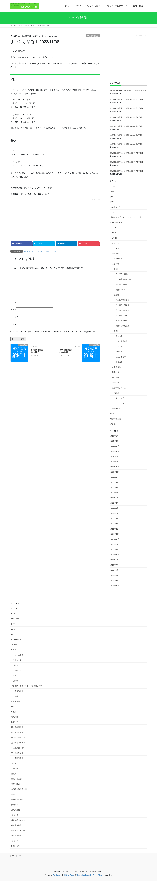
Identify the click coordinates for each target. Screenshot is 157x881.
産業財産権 (118, 259)
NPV (114, 233)
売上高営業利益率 (122, 300)
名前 (13, 310)
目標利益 (115, 383)
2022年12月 (115, 467)
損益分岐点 (116, 377)
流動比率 (119, 352)
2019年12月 (115, 586)
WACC (114, 238)
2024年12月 (115, 446)
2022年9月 (114, 482)
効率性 (116, 269)
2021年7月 (114, 549)
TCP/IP (116, 393)
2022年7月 (114, 493)
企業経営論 (116, 367)
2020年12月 (115, 555)
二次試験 (39, 251)
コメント (14, 302)
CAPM (114, 228)
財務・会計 (116, 408)
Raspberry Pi (115, 207)
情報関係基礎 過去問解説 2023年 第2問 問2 (126, 126)
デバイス (113, 212)
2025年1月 (114, 441)
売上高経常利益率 (122, 310)
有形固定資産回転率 (123, 279)
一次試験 (115, 253)
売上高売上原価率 (122, 305)
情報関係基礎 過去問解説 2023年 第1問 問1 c (127, 162)
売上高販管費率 (122, 321)
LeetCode (114, 191)
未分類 (113, 424)
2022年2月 (114, 518)
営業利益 (115, 372)
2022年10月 (115, 477)
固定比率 (119, 336)
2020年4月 (114, 565)
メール (14, 317)
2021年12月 (115, 529)
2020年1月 (114, 581)
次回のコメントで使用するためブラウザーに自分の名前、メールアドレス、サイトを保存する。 (55, 332)
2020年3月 (114, 570)
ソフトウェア (119, 398)
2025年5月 (114, 436)
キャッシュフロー (119, 243)
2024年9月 (114, 456)
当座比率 (119, 346)
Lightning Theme (69, 875)
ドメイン (115, 248)
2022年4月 (114, 508)
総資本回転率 (121, 290)
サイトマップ (17, 856)
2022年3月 (114, 513)
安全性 (46, 251)
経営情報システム (119, 388)
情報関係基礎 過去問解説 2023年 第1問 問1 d (127, 153)
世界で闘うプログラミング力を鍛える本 (125, 217)
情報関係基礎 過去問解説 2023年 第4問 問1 (126, 108)
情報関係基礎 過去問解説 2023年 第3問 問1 (126, 99)
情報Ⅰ (113, 414)
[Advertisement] (55, 218)
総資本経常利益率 (122, 326)
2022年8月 (114, 488)
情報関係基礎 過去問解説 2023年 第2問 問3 (126, 117)
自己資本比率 (121, 357)
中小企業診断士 (92, 36)
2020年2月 (114, 575)
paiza (112, 197)
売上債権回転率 (122, 274)
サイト (13, 324)
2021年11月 (115, 534)
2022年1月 (114, 524)
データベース (119, 403)
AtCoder (113, 186)
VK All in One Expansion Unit (85, 875)
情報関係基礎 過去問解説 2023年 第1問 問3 (126, 135)
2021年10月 (115, 539)
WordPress (56, 875)
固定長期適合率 (122, 341)
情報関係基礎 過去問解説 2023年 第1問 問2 (126, 144)
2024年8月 (114, 462)
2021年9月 (114, 544)
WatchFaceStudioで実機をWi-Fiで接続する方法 (128, 90)
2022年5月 (114, 503)
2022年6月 (114, 498)
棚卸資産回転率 (122, 284)
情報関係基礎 (115, 419)
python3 (113, 202)
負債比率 (54, 251)
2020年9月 (114, 560)
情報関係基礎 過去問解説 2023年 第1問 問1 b (127, 171)
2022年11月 (115, 472)
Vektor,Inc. (101, 875)
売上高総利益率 (122, 315)
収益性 (116, 295)
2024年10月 (115, 451)
